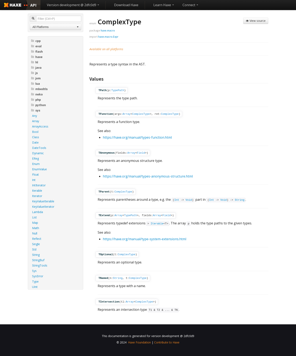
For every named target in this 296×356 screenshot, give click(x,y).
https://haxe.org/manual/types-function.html (137, 137)
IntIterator (39, 185)
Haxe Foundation (139, 342)
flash (37, 51)
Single (36, 244)
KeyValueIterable (43, 201)
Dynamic (38, 153)
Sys (34, 271)
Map (35, 223)
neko (37, 94)
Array (35, 121)
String (36, 255)
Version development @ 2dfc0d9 (73, 5)
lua (35, 84)
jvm (36, 78)
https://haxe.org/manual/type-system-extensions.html (144, 239)
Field (141, 152)
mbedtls (39, 89)
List (34, 217)
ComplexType (141, 114)
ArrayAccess (40, 126)
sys (35, 110)
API (33, 5)
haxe (37, 57)
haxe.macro (108, 30)
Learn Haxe (163, 5)
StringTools (39, 265)
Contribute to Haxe (166, 342)
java (36, 68)
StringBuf (38, 260)
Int (34, 180)
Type (35, 281)
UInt (35, 287)
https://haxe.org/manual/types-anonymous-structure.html (148, 176)
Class (35, 137)
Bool (35, 132)
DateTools (39, 148)
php (36, 100)
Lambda (37, 212)
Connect (190, 5)
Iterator (37, 196)
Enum (36, 164)
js (34, 73)
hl (34, 62)
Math (35, 228)
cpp (36, 41)
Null (34, 233)
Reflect (36, 239)
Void (188, 200)
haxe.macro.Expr (108, 36)
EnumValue (39, 169)
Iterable (37, 190)
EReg (35, 158)
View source (256, 21)
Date (35, 142)
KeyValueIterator (43, 207)
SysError (37, 276)
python (38, 105)
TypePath (117, 90)
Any (34, 116)
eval (36, 46)
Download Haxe (126, 5)
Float (35, 174)
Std (34, 249)
